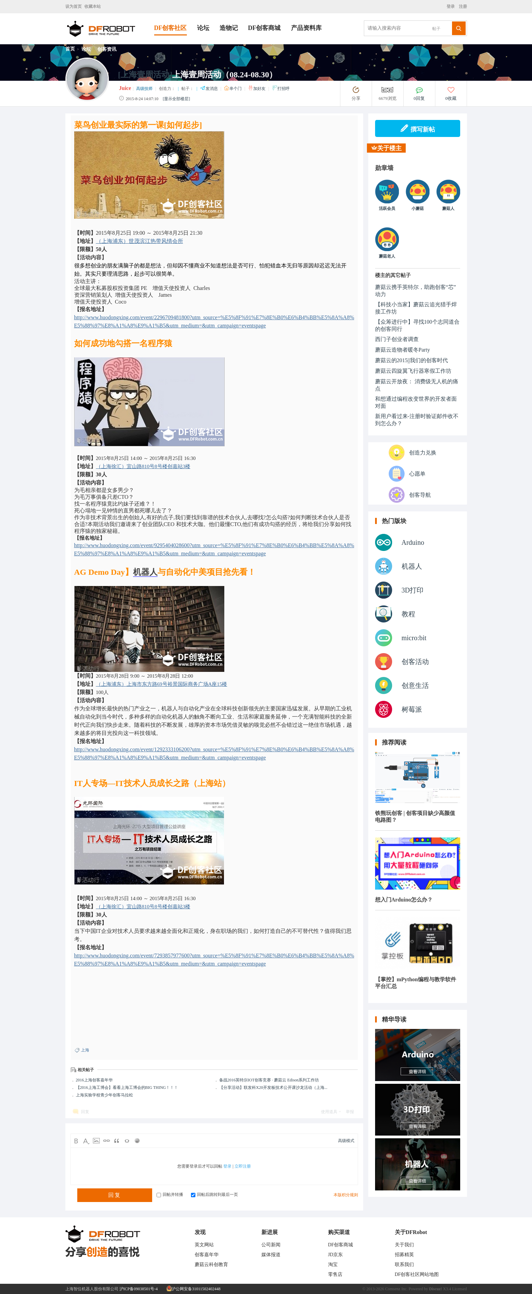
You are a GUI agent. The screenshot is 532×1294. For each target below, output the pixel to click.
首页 (70, 48)
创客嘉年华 (207, 1254)
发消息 (209, 88)
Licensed (459, 1289)
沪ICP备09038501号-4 (138, 1289)
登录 (452, 6)
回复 (85, 1111)
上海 (85, 1050)
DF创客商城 (264, 28)
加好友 (257, 88)
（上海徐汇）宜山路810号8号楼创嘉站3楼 (143, 466)
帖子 (436, 28)
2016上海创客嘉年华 (94, 1080)
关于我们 (404, 1244)
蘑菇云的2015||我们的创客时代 (411, 360)
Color (86, 1140)
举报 (350, 1111)
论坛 (203, 28)
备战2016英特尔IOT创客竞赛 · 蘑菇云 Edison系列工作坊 (269, 1080)
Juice (125, 88)
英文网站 (204, 1244)
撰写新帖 (417, 128)
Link (106, 1140)
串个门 (233, 88)
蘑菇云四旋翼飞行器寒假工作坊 (413, 371)
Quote (116, 1140)
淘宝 (333, 1264)
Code (127, 1140)
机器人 (145, 572)
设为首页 (73, 6)
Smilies (137, 1140)
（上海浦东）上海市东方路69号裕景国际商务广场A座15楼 (161, 684)
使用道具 (329, 1111)
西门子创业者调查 (397, 339)
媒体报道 (270, 1254)
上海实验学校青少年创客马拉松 (104, 1095)
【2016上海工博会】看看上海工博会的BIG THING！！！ (127, 1087)
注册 (462, 6)
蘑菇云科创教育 (211, 1264)
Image (96, 1140)
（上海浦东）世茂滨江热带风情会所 (139, 241)
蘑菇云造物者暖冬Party (402, 350)
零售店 (335, 1274)
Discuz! (435, 1289)
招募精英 (404, 1254)
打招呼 (281, 88)
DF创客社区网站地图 (417, 1274)
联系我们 (404, 1264)
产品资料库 (306, 28)
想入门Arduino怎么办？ (404, 900)
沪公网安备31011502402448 (193, 1289)
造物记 (229, 28)
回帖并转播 (170, 1194)
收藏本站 (92, 6)
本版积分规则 (346, 1194)
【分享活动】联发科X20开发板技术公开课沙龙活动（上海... (273, 1087)
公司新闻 (270, 1244)
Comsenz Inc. (396, 1289)
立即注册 (243, 1166)
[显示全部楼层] (176, 98)
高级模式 (346, 1140)
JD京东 (335, 1254)
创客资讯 (106, 49)
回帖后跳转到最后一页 (214, 1194)
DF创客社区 (170, 28)
